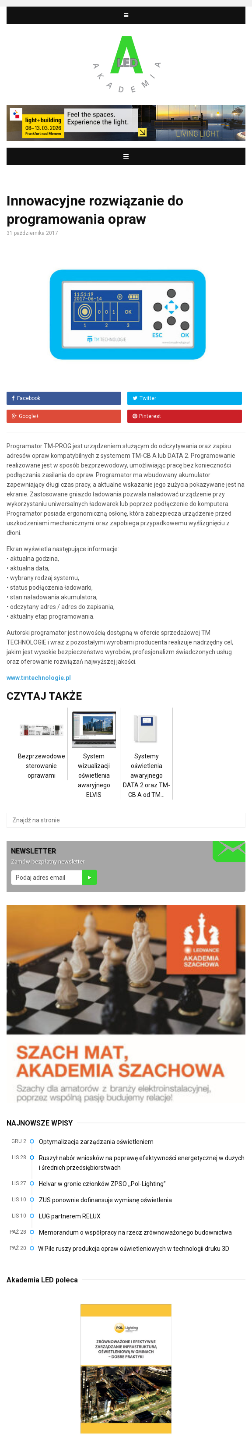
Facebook (26, 398)
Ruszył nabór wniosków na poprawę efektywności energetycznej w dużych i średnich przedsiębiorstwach (142, 1162)
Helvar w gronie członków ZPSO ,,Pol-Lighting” (102, 1183)
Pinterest (147, 416)
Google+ (25, 416)
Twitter (144, 398)
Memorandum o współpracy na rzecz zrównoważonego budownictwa (135, 1232)
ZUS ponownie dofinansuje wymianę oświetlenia (105, 1200)
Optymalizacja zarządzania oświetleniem (96, 1141)
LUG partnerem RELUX (70, 1216)
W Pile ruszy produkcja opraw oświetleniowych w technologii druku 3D (133, 1248)
